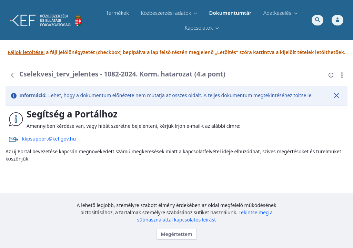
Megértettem (176, 234)
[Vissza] (12, 75)
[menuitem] (117, 13)
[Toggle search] (317, 20)
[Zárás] (336, 95)
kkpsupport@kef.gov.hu (49, 138)
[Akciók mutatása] (341, 75)
